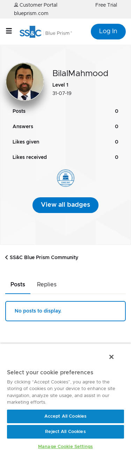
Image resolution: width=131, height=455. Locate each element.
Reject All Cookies (65, 432)
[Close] (111, 357)
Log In (108, 31)
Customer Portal (35, 5)
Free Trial (106, 5)
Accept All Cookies (65, 416)
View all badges (65, 205)
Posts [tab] (17, 284)
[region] (65, 399)
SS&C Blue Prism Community (44, 257)
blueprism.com (31, 13)
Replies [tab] (47, 284)
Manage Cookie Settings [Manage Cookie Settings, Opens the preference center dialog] (65, 447)
